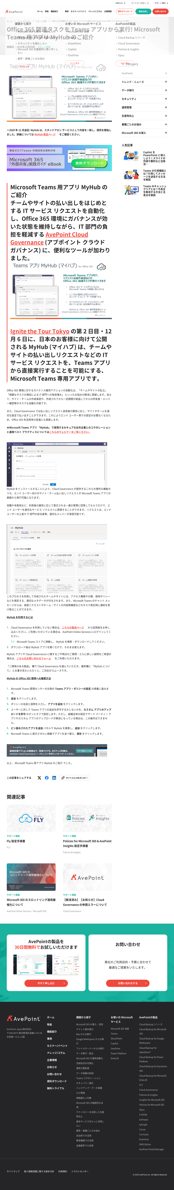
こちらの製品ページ (73, 627)
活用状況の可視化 (84, 1063)
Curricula (143, 1134)
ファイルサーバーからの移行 (90, 1048)
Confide (143, 1114)
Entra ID (115, 1058)
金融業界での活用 (84, 1145)
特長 (47, 11)
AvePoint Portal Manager (151, 1149)
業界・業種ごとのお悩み (88, 1130)
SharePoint (116, 1038)
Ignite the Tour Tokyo (39, 331)
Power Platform (118, 1053)
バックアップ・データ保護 (89, 1087)
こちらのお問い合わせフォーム (34, 658)
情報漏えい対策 (83, 1097)
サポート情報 (44, 46)
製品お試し (143, 11)
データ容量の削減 (84, 1073)
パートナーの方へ (138, 3)
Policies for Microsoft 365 (151, 1104)
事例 (67, 11)
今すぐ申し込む (46, 983)
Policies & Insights (148, 1094)
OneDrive (115, 1048)
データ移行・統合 (84, 1053)
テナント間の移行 (84, 1029)
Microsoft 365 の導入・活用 (89, 1024)
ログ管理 (80, 1092)
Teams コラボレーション (88, 1078)
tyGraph (143, 1124)
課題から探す (83, 1017)
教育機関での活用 (84, 1140)
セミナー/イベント (78, 11)
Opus (142, 1109)
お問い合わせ (160, 11)
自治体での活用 (83, 1135)
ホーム (40, 11)
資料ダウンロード (125, 11)
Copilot (114, 1043)
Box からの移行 (83, 1034)
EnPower (143, 1119)
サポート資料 (160, 3)
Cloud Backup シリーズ (150, 1024)
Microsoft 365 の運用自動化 (89, 1058)
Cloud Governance (148, 1089)
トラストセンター (80, 1171)
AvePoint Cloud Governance (49, 238)
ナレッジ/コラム (95, 11)
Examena (144, 1139)
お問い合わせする (128, 983)
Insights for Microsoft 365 (151, 1099)
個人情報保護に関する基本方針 (39, 1171)
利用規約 (62, 1171)
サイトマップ (13, 1171)
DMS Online (145, 1144)
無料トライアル (55, 1088)
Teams (114, 1033)
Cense (142, 1129)
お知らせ (119, 3)
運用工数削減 (82, 1068)
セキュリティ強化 (84, 1082)
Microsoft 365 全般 (120, 1028)
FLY (141, 1084)
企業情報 (108, 11)
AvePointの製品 (148, 1017)
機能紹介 (54, 11)
